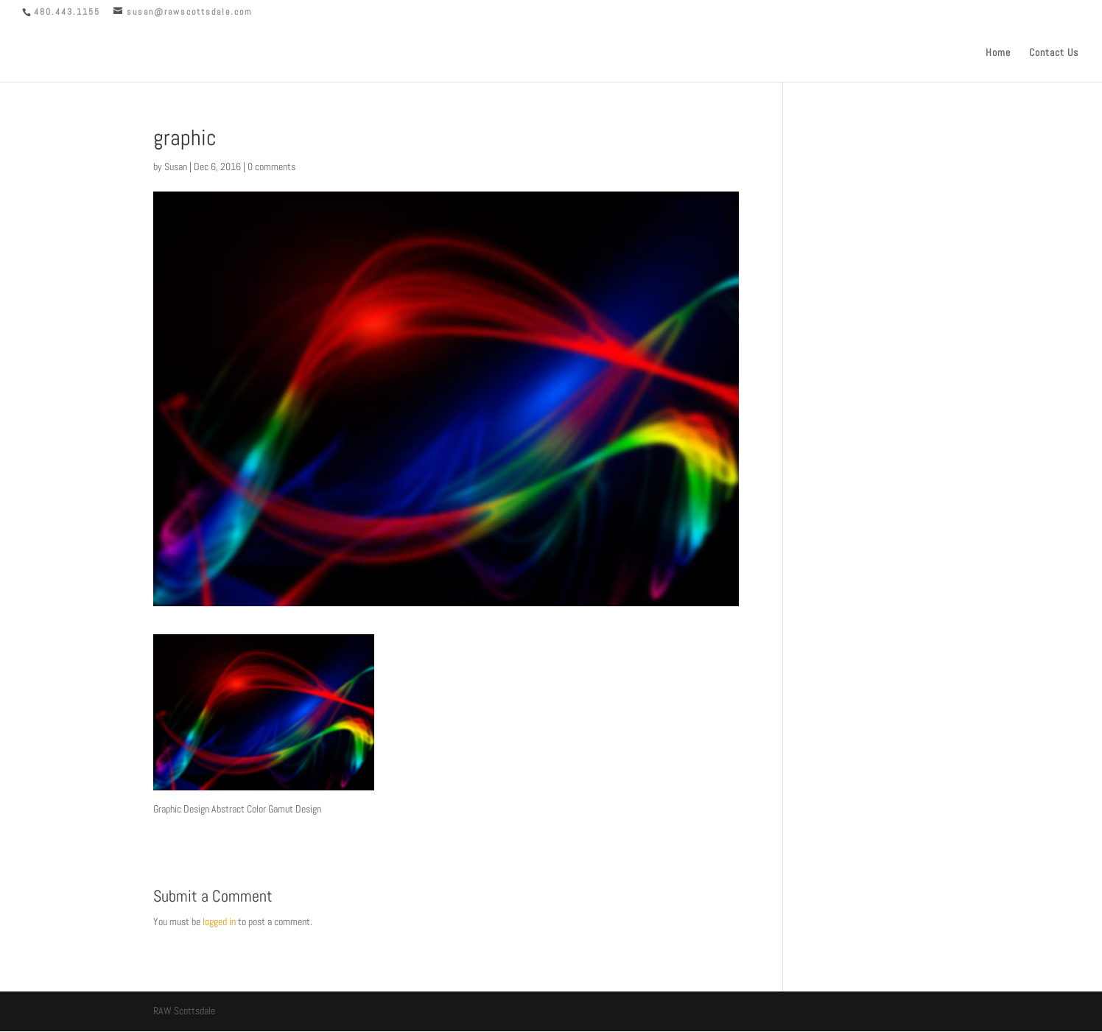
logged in (219, 921)
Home (998, 53)
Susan (175, 166)
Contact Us (1053, 53)
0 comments (271, 166)
